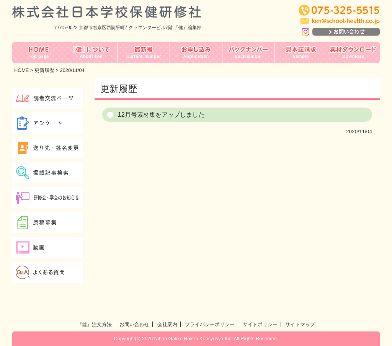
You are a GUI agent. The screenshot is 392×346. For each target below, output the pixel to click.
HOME (21, 70)
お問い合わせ (134, 324)
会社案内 (167, 324)
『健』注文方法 (94, 324)
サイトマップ (300, 324)
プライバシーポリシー (210, 324)
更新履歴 (44, 70)
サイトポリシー (260, 324)
